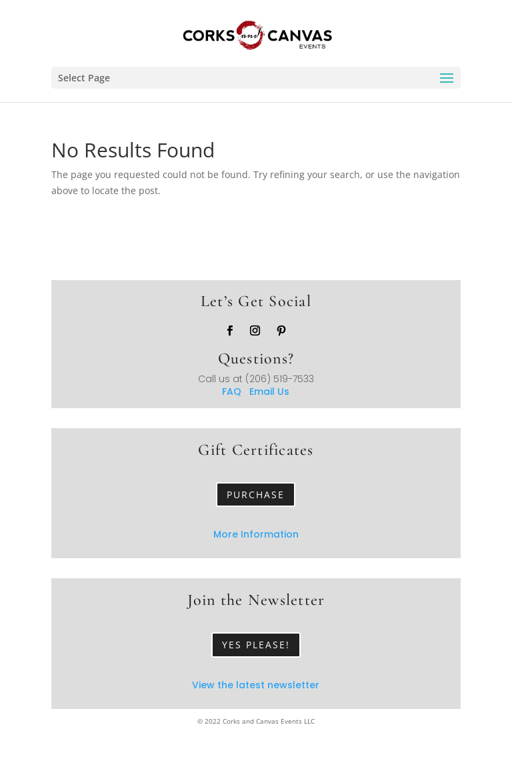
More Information (256, 534)
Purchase (256, 494)
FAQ (235, 391)
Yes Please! (256, 644)
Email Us (269, 391)
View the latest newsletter (255, 685)
